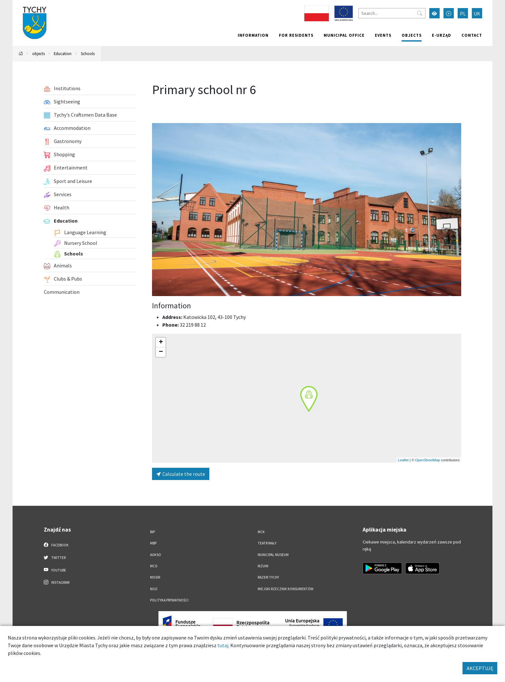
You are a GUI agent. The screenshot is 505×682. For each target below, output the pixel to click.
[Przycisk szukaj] (419, 13)
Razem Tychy (268, 577)
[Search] (391, 13)
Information (253, 35)
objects (412, 35)
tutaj (222, 645)
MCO (153, 566)
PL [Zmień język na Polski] (463, 13)
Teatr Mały (267, 543)
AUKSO (155, 554)
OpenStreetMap (427, 460)
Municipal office (344, 35)
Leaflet (403, 460)
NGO (153, 589)
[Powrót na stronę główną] (21, 53)
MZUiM (263, 566)
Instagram (57, 582)
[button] (309, 399)
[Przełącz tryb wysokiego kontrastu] (434, 13)
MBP (153, 543)
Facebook (56, 545)
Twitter (55, 557)
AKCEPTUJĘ (480, 668)
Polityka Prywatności (169, 600)
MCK (261, 532)
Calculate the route (180, 474)
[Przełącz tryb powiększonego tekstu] (448, 13)
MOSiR (155, 577)
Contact (472, 35)
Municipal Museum (273, 554)
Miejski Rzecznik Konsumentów (285, 589)
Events (383, 35)
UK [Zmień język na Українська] (477, 13)
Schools (88, 53)
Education (62, 53)
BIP (152, 532)
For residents (296, 35)
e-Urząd (441, 35)
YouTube (55, 570)
